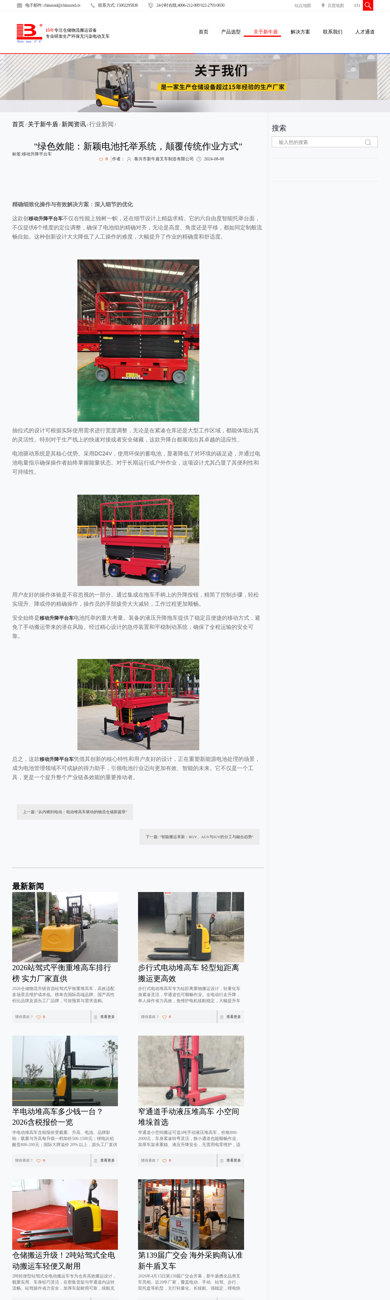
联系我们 (332, 31)
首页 (18, 124)
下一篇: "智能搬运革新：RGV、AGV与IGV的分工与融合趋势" (203, 813)
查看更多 (104, 994)
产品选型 (231, 31)
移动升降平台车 (37, 154)
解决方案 (300, 31)
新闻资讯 (74, 124)
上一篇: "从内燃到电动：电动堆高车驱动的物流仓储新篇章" (71, 813)
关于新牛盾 (266, 31)
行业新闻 (101, 124)
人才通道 (365, 31)
